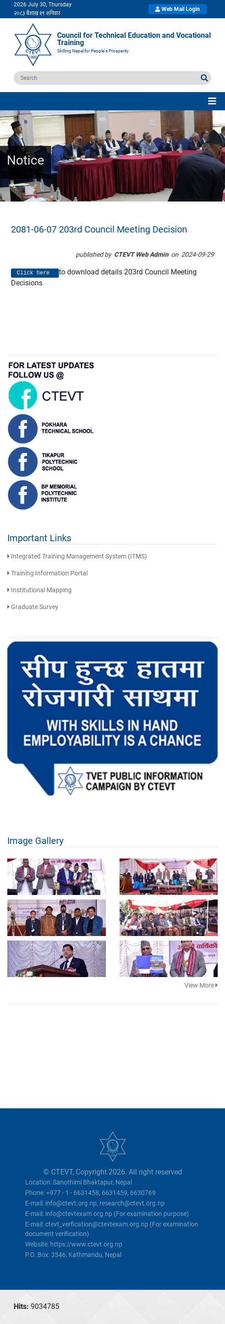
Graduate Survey (32, 606)
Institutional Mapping (39, 590)
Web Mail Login (177, 9)
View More (201, 985)
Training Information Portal (47, 573)
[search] (106, 78)
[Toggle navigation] (212, 101)
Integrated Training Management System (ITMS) (77, 556)
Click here (35, 273)
